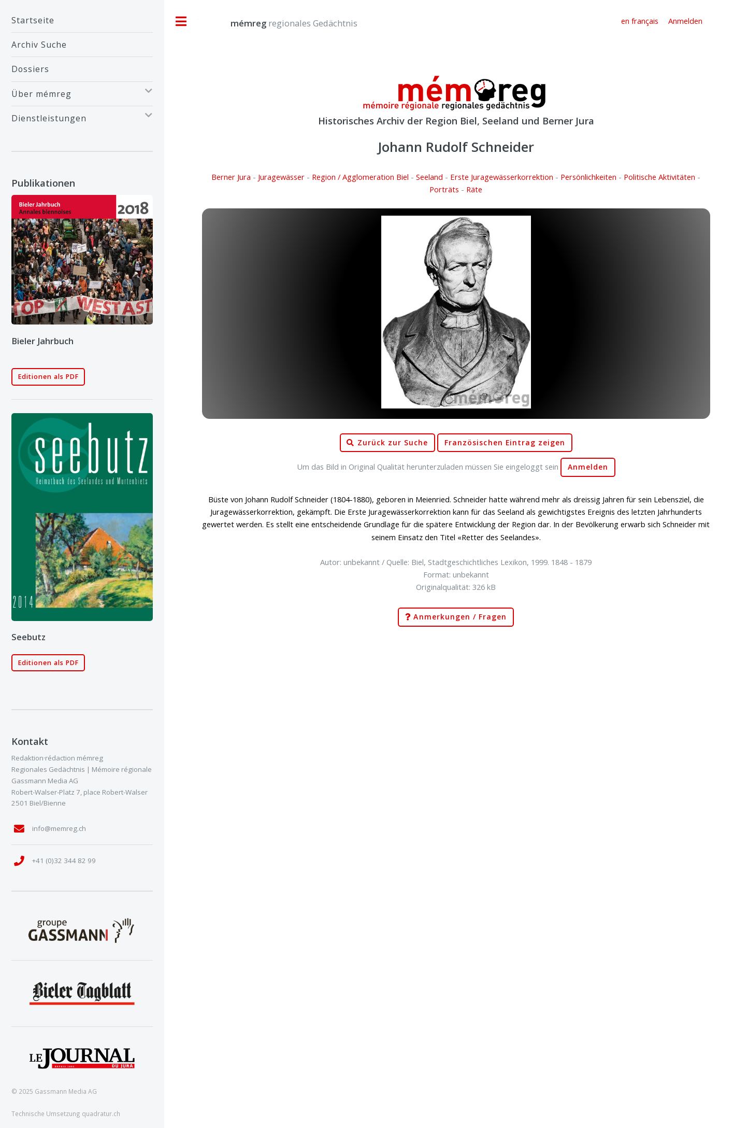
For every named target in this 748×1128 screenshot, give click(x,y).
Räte (474, 189)
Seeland (429, 177)
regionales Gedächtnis (283, 23)
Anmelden (588, 467)
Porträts (444, 189)
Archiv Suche (39, 44)
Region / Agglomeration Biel (360, 177)
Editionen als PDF (48, 376)
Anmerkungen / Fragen (456, 617)
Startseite (32, 20)
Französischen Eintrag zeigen (504, 442)
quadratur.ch (101, 1113)
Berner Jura (231, 177)
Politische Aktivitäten (659, 177)
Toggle (181, 21)
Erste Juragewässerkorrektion (501, 177)
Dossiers (30, 69)
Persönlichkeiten (588, 177)
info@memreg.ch (59, 828)
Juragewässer (281, 177)
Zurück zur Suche (387, 443)
